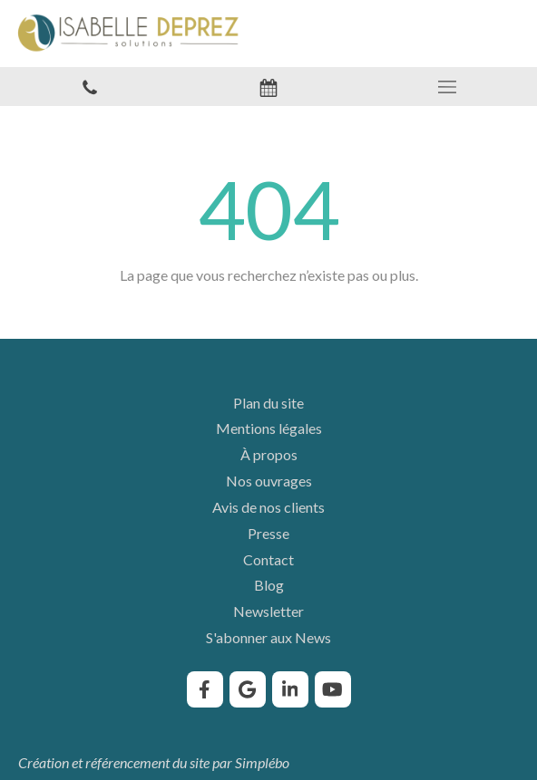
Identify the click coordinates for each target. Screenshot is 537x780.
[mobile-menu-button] (447, 87)
